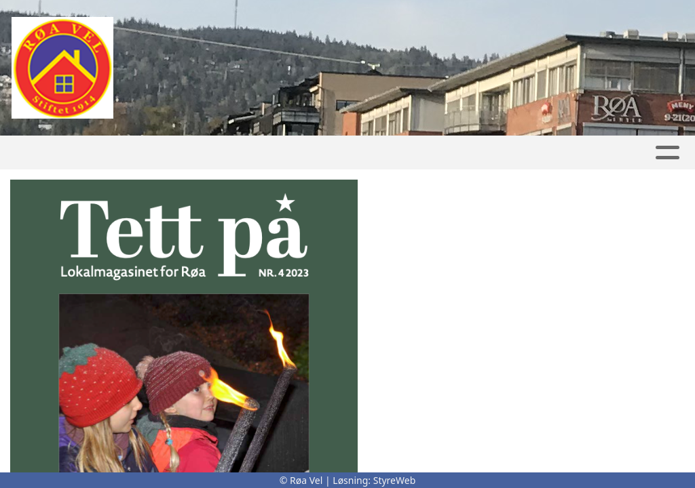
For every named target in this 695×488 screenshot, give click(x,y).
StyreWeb (394, 480)
